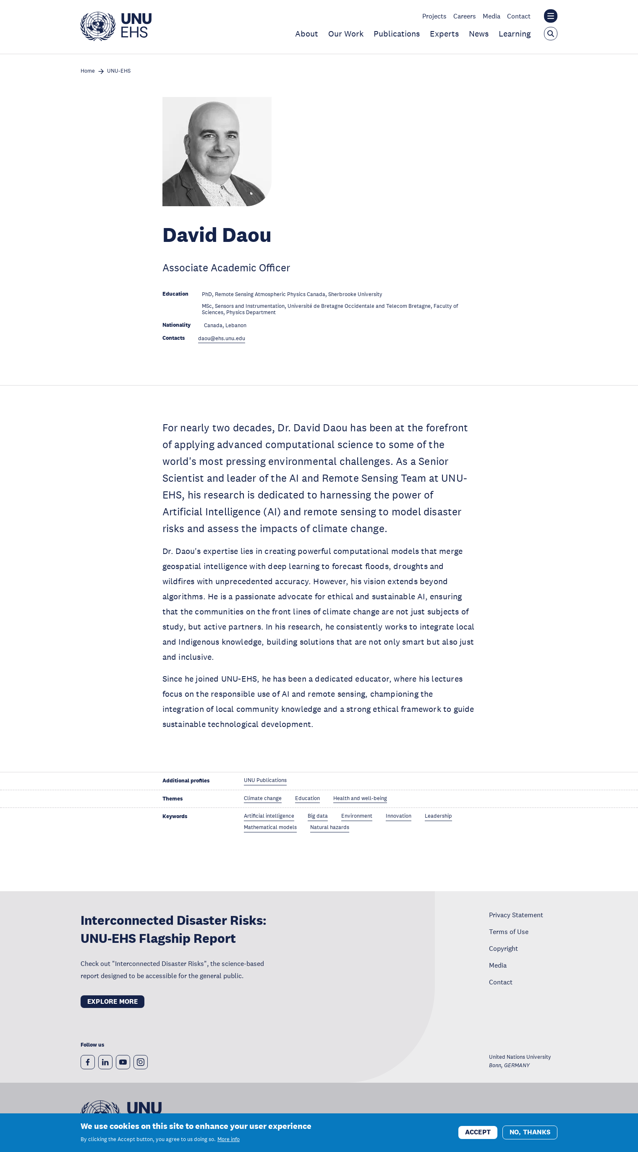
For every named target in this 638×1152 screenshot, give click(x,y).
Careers (464, 16)
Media (491, 16)
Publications (397, 34)
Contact (519, 16)
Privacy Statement (516, 915)
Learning (515, 34)
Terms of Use (508, 931)
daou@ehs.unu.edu (221, 339)
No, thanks (530, 1132)
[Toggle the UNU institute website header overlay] (550, 16)
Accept (478, 1132)
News (479, 34)
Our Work (345, 34)
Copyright (503, 948)
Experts (444, 34)
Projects (434, 16)
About (306, 34)
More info (228, 1139)
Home (88, 71)
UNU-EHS (119, 71)
